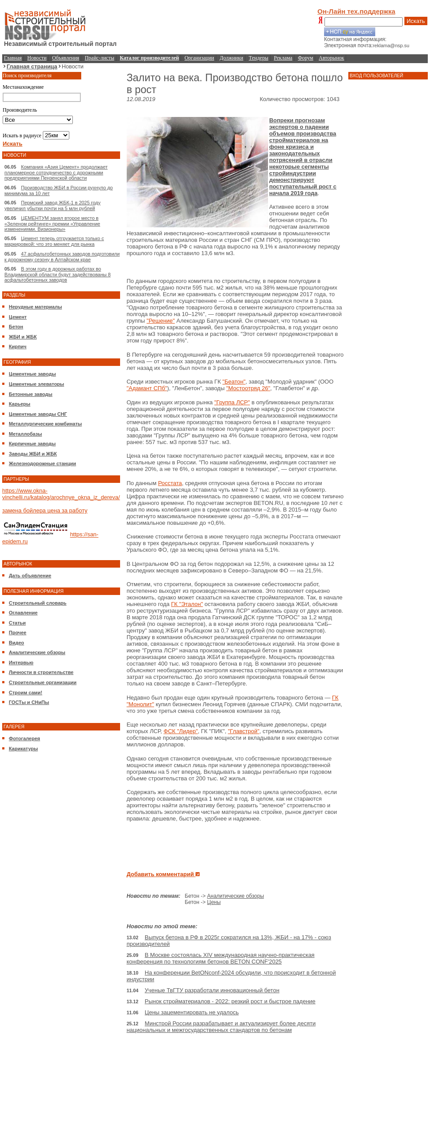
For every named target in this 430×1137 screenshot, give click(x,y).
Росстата (170, 483)
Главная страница (32, 66)
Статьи (17, 622)
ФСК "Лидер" (181, 731)
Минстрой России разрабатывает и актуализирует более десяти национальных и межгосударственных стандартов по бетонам (221, 1026)
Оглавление (23, 612)
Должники (231, 58)
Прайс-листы (99, 58)
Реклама (283, 58)
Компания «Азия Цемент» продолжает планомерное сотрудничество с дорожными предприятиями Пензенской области (56, 172)
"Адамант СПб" (147, 388)
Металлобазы (25, 434)
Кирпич (17, 346)
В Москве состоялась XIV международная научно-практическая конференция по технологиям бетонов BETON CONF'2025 (221, 958)
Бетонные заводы (31, 394)
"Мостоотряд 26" (248, 388)
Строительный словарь (38, 603)
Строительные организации (42, 682)
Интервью (21, 662)
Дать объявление (30, 575)
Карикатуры (23, 748)
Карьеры (19, 404)
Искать (416, 21)
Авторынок (331, 58)
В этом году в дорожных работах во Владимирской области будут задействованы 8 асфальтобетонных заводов (57, 274)
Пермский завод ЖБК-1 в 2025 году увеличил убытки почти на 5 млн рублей (52, 205)
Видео (16, 642)
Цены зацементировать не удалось (192, 1012)
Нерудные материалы (35, 306)
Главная (13, 58)
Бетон (16, 326)
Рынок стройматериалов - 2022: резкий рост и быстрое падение (230, 1001)
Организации (199, 58)
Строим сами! (25, 692)
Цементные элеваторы (36, 384)
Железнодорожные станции (42, 463)
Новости (37, 58)
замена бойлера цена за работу (44, 510)
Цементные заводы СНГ (38, 414)
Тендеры (258, 58)
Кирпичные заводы (32, 443)
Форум (305, 58)
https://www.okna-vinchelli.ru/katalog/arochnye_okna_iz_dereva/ (61, 494)
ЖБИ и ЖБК (23, 336)
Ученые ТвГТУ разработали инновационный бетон (212, 990)
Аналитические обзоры (37, 652)
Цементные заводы (32, 373)
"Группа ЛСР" (232, 402)
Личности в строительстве (41, 672)
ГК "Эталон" (187, 604)
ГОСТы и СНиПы (29, 702)
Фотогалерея (24, 738)
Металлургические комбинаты (45, 423)
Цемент (17, 317)
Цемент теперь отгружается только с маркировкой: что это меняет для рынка (54, 241)
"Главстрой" (243, 731)
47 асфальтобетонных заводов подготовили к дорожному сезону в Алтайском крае (62, 256)
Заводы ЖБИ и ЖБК (33, 453)
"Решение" (161, 320)
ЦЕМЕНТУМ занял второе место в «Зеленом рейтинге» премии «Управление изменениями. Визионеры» (52, 223)
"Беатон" (234, 381)
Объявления (65, 58)
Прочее (17, 632)
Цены (214, 902)
